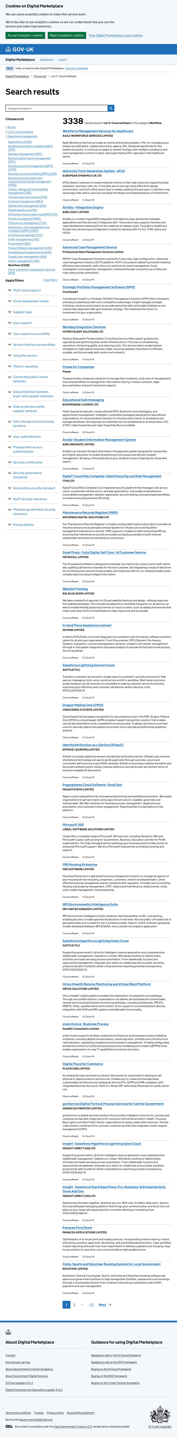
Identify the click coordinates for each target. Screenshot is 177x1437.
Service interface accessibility (34, 345)
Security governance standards (27, 475)
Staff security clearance (30, 499)
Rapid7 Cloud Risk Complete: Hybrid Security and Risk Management (112, 476)
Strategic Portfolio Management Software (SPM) (99, 287)
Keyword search (19, 108)
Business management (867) (25, 154)
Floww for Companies (78, 367)
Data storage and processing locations (33, 423)
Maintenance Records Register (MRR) (90, 513)
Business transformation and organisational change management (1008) (29, 181)
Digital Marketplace (20, 60)
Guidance (46, 60)
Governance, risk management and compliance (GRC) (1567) (28, 229)
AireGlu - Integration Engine (83, 207)
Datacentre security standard (34, 488)
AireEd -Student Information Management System (99, 440)
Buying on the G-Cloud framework (111, 1369)
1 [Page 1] (66, 1305)
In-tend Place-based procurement (87, 625)
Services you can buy (18, 1362)
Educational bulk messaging (83, 400)
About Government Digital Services (27, 1376)
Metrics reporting (25, 366)
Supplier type (22, 312)
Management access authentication (27, 449)
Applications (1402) (20, 141)
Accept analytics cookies (25, 35)
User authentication (27, 437)
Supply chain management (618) (27, 256)
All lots (12, 127)
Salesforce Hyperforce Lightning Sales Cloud (96, 941)
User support (22, 323)
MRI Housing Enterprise (80, 865)
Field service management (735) (27, 223)
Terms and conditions (18, 1412)
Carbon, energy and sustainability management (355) (28, 191)
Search (111, 108)
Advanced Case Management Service (90, 247)
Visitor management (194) (23, 261)
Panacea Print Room (77, 1228)
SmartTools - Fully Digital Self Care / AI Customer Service (104, 552)
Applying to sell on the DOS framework (114, 1362)
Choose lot (40, 76)
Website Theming (75, 589)
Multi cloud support (27, 290)
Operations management (22, 136)
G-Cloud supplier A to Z (19, 1383)
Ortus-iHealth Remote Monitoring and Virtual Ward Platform (107, 984)
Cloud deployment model (31, 301)
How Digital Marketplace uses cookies (116, 35)
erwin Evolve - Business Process (86, 1024)
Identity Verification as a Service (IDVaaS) (93, 745)
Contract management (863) (25, 201)
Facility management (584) (24, 218)
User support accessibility (31, 334)
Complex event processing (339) (27, 197)
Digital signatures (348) (22, 210)
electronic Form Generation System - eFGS (94, 171)
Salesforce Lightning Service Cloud (88, 665)
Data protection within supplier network (29, 409)
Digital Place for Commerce (83, 1064)
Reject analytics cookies (67, 35)
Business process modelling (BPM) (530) (32, 173)
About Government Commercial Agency (29, 1369)
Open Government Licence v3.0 (73, 1426)
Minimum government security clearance (34, 511)
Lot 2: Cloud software (20, 131)
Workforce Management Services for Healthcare (98, 131)
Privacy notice (55, 1412)
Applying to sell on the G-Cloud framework (116, 1355)
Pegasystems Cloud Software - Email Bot (92, 785)
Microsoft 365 (73, 825)
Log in (63, 60)
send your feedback (76, 68)
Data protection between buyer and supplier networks (33, 394)
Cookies (39, 1412)
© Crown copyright (159, 1426)
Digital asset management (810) (27, 205)
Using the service (25, 355)
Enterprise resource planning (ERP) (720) (32, 214)
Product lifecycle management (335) (30, 248)
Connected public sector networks (30, 379)
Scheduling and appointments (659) (29, 252)
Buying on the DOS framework (109, 1376)
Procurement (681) (19, 243)
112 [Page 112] (91, 1305)
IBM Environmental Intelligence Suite (90, 904)
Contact (10, 1355)
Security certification (28, 462)
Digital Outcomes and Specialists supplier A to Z (34, 1389)
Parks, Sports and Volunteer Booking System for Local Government (112, 1264)
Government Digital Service (36, 1419)
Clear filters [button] (50, 280)
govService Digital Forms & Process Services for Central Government (113, 1104)
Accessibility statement (80, 1412)
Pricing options (23, 525)
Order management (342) (23, 239)
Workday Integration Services (84, 327)
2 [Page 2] (74, 1305)
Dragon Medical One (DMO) (83, 705)
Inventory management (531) (25, 235)
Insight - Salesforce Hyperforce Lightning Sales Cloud (102, 1144)
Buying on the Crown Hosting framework (115, 1383)
